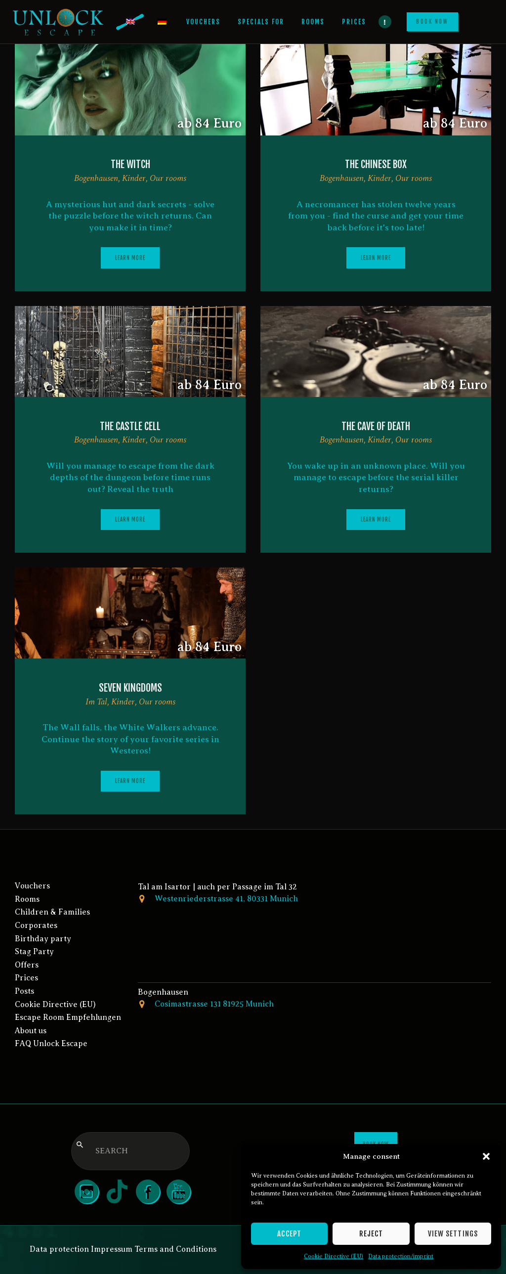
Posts (24, 991)
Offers (27, 965)
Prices (26, 977)
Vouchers (32, 885)
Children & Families (52, 912)
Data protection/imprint (400, 1256)
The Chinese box (376, 164)
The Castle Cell (130, 426)
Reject (371, 1233)
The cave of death (375, 426)
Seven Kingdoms (130, 688)
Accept (289, 1233)
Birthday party (43, 938)
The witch (130, 164)
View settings (453, 1233)
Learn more (130, 258)
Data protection (59, 1249)
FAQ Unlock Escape (51, 1043)
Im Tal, (98, 701)
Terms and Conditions (175, 1249)
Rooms (27, 899)
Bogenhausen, (98, 178)
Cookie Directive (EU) (333, 1256)
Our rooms (168, 178)
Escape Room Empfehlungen (68, 1017)
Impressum (111, 1249)
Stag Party (34, 951)
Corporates (36, 925)
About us (30, 1030)
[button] (486, 1156)
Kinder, (136, 178)
